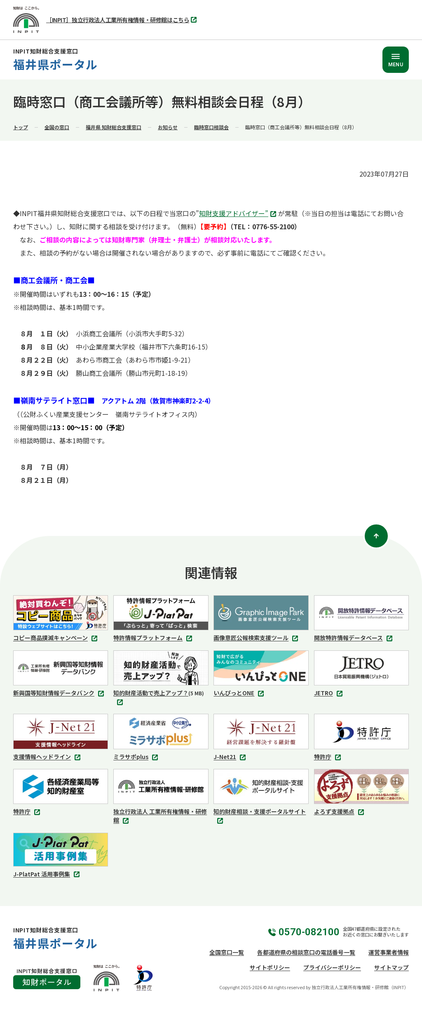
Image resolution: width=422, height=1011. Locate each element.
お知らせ (168, 126)
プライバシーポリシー (332, 967)
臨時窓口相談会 (211, 126)
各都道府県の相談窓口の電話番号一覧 (306, 952)
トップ (20, 126)
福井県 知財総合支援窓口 (113, 126)
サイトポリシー (270, 967)
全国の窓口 (57, 126)
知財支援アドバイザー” (238, 214)
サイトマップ (391, 967)
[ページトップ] (376, 536)
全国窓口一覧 (226, 952)
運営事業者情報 (388, 952)
